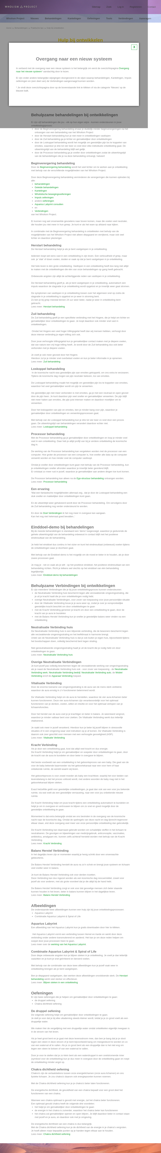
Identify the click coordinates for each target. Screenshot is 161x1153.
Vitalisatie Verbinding (54, 737)
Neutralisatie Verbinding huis (58, 654)
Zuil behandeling (51, 361)
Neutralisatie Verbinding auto (96, 672)
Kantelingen (41, 190)
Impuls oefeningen (44, 197)
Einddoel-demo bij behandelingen (60, 575)
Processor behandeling (55, 481)
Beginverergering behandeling (55, 167)
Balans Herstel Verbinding (56, 895)
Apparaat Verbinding (62, 676)
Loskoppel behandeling (55, 426)
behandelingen (42, 184)
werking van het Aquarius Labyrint (68, 944)
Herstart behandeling (54, 306)
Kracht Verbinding (52, 843)
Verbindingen (41, 211)
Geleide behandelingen (47, 187)
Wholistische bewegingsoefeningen (53, 194)
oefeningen (48, 201)
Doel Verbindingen (52, 513)
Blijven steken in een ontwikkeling (60, 982)
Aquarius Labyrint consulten (49, 204)
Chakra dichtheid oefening (56, 1134)
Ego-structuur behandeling (90, 478)
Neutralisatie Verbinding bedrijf (64, 672)
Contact (152, 7)
